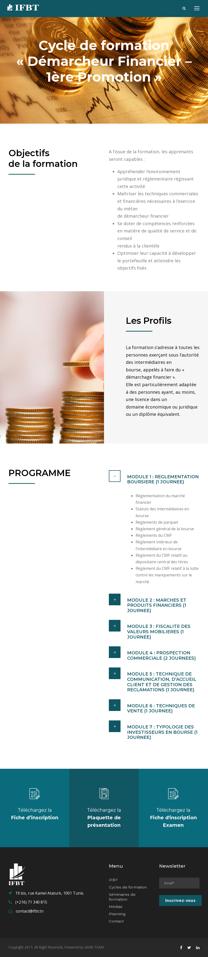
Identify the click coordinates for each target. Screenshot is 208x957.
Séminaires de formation (122, 897)
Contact (116, 921)
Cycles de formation (128, 887)
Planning (117, 914)
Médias (115, 906)
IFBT (113, 880)
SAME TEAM (94, 947)
